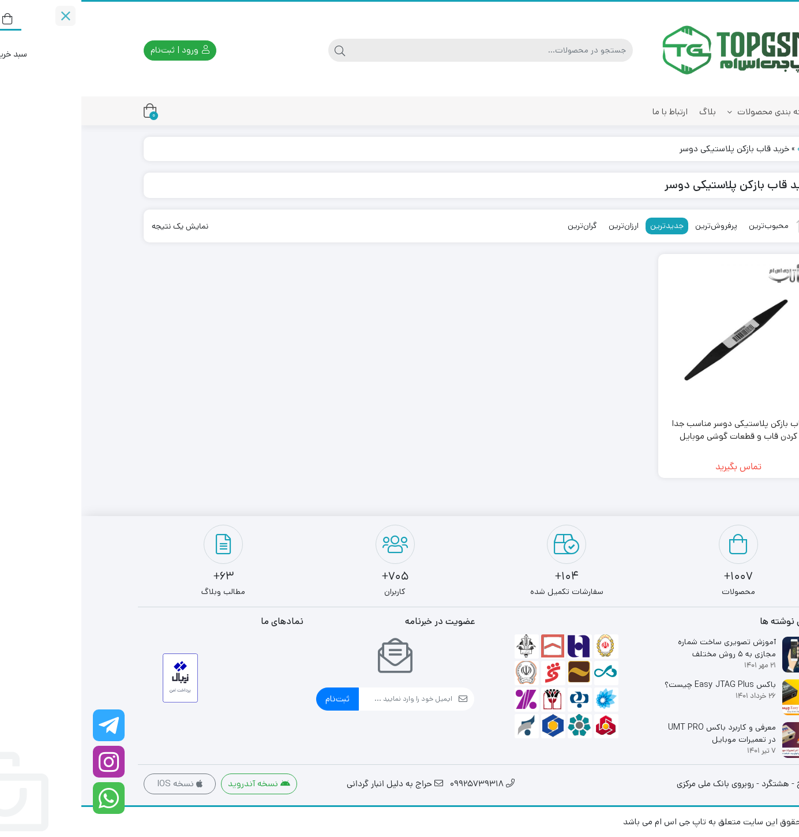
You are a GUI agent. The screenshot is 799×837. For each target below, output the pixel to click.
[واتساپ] (27, 798)
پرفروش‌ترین (635, 225)
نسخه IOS (98, 784)
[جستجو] (411, 50)
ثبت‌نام (256, 699)
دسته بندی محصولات (689, 112)
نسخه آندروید (178, 784)
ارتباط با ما (588, 112)
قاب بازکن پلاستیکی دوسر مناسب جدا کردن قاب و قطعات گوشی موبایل (656, 430)
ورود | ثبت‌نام (98, 50)
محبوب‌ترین (687, 225)
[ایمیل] (324, 699)
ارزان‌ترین (542, 225)
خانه (724, 149)
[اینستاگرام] (27, 762)
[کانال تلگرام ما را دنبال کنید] (27, 725)
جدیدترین (585, 225)
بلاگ (626, 112)
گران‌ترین (501, 225)
